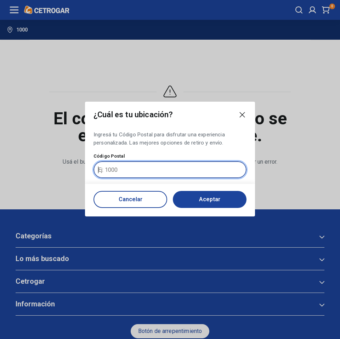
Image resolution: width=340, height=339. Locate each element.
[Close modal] (242, 115)
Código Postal (109, 156)
